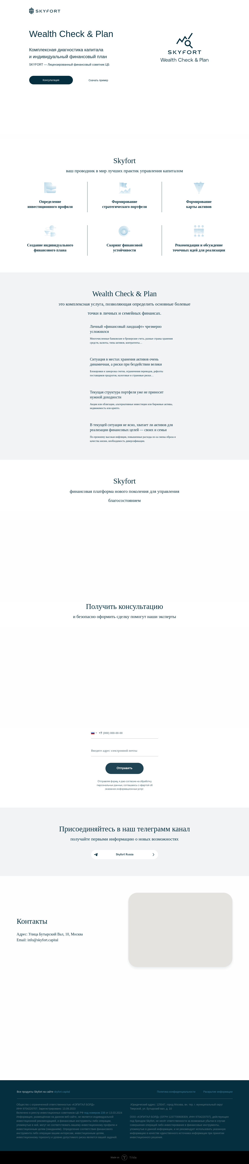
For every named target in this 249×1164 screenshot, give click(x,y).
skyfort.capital (62, 1091)
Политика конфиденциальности (176, 1091)
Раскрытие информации (217, 1091)
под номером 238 (94, 1112)
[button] (98, 80)
